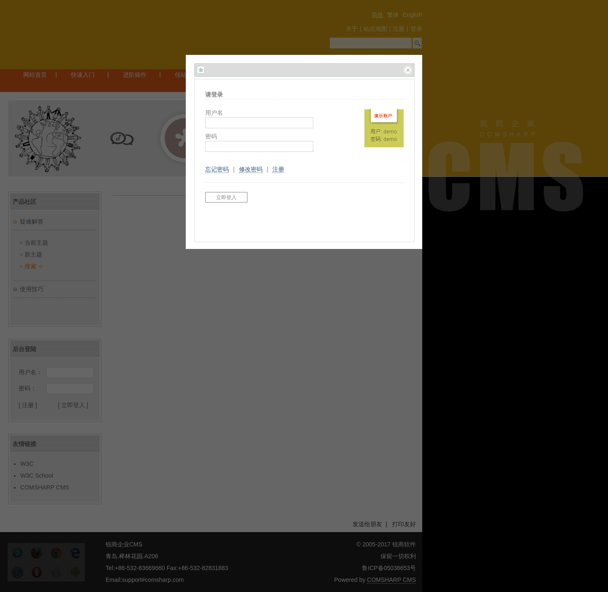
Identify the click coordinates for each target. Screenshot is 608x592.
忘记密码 (217, 169)
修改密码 (251, 169)
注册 (278, 169)
